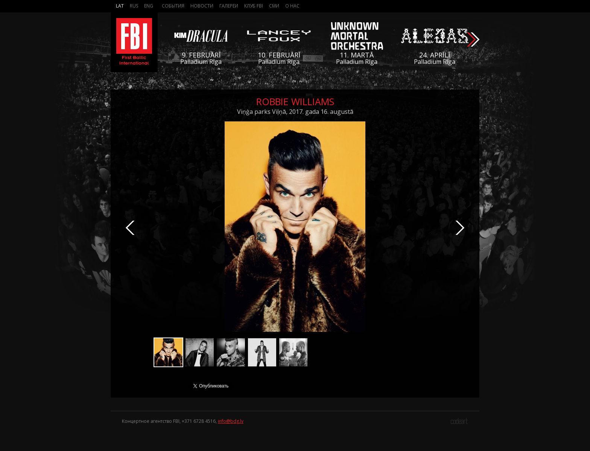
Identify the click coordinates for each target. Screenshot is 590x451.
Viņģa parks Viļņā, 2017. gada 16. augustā (295, 111)
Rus (134, 6)
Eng (148, 6)
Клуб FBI (253, 6)
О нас (292, 6)
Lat (120, 6)
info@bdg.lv (230, 421)
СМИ (274, 6)
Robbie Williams (295, 101)
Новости (201, 6)
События (173, 6)
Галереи (228, 6)
